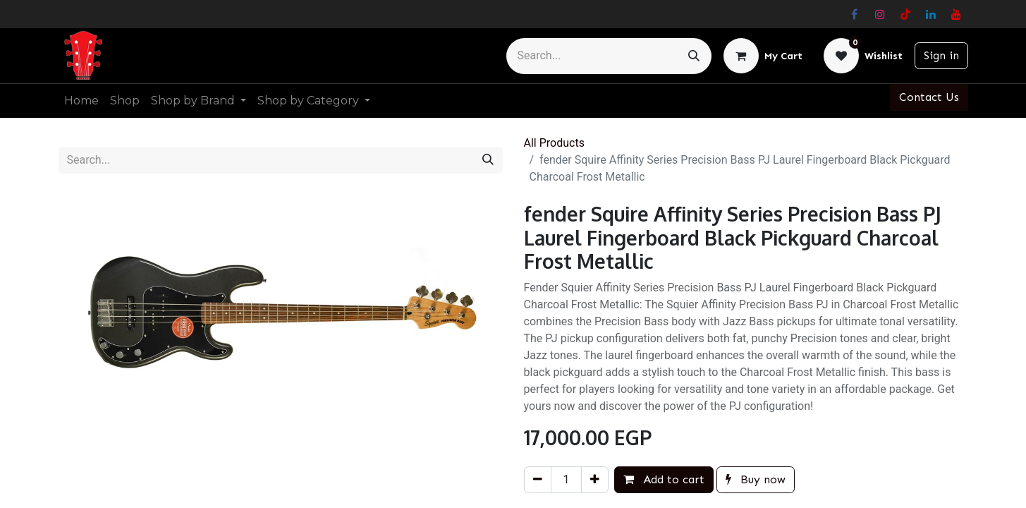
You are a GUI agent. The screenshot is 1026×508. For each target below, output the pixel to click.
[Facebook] (854, 14)
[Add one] (595, 479)
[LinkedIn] (931, 14)
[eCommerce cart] (763, 55)
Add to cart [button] (663, 479)
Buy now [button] (756, 479)
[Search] (694, 56)
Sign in (941, 55)
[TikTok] (905, 14)
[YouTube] (956, 14)
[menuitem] (81, 101)
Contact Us (929, 97)
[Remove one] (537, 479)
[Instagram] (880, 14)
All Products (554, 143)
